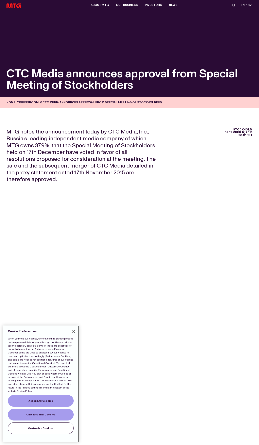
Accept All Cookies (41, 400)
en (243, 5)
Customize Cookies (40, 428)
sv (250, 5)
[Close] (73, 331)
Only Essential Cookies (40, 414)
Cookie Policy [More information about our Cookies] (24, 391)
